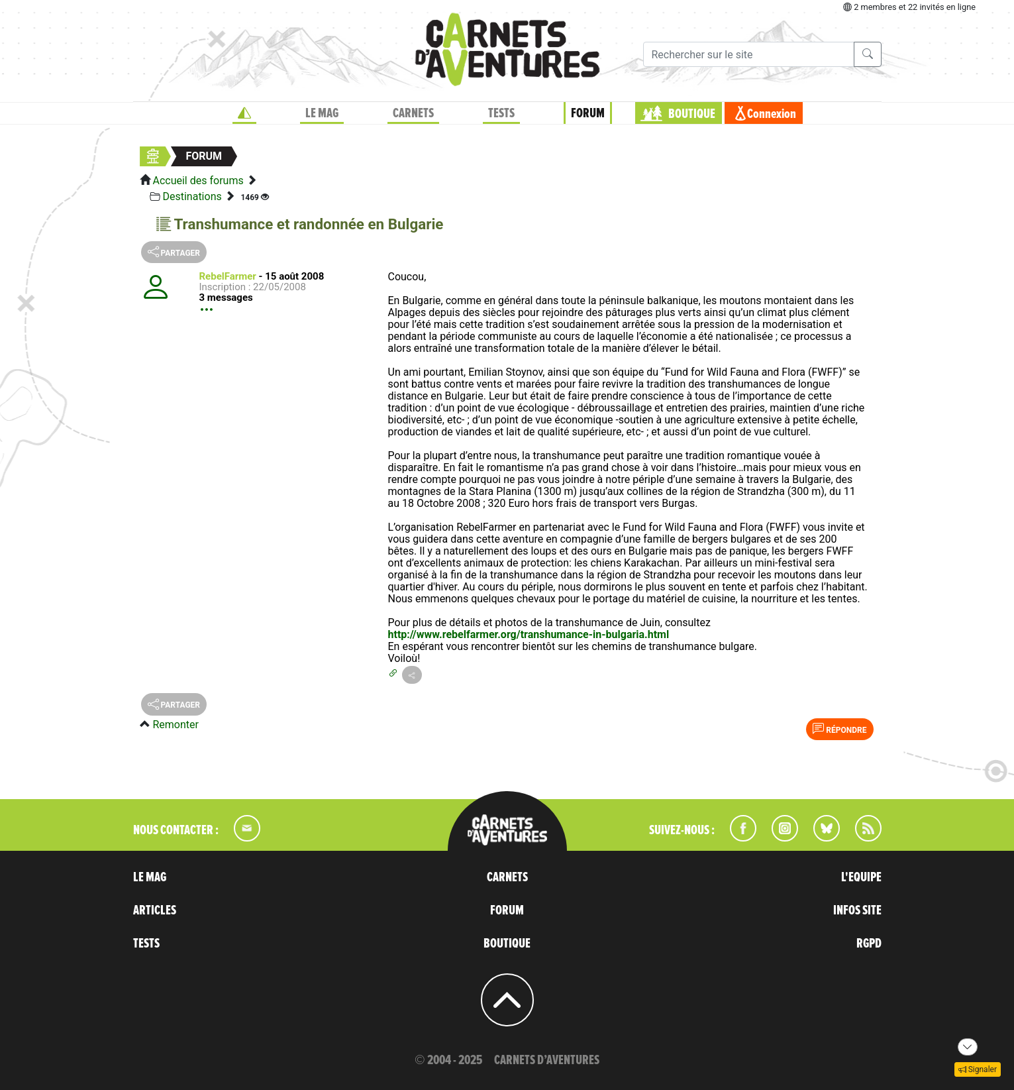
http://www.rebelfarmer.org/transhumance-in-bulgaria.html (529, 634)
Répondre (839, 729)
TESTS (501, 113)
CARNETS (413, 113)
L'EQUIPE (861, 877)
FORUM (588, 113)
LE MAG (321, 113)
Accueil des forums (197, 180)
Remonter (175, 724)
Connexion (771, 114)
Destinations (191, 196)
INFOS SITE (857, 910)
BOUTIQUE (691, 114)
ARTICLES (154, 910)
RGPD (869, 943)
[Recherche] (748, 54)
